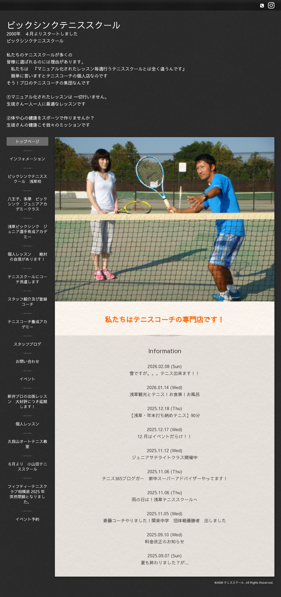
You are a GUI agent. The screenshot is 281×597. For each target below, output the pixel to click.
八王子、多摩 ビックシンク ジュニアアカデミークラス (27, 204)
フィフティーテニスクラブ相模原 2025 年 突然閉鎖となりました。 (28, 494)
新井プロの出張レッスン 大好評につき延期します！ (27, 401)
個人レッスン (29, 424)
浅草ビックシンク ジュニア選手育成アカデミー (27, 231)
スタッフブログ (27, 344)
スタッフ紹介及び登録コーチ (27, 301)
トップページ (27, 141)
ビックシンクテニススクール (64, 25)
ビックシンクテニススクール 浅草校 (27, 179)
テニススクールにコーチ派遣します (27, 279)
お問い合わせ (27, 361)
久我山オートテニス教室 (27, 444)
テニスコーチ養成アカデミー (27, 324)
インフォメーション (27, 158)
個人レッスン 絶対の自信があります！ (27, 256)
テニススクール (234, 583)
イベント (27, 379)
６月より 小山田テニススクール (27, 466)
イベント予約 (27, 519)
